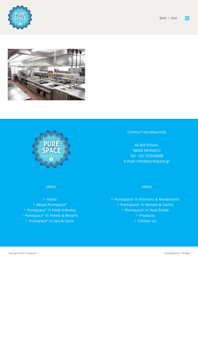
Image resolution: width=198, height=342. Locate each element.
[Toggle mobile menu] (187, 18)
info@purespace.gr (153, 161)
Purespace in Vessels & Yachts (147, 204)
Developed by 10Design (177, 253)
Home (52, 199)
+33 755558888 (150, 155)
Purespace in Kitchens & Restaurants (147, 199)
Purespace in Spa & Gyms (51, 220)
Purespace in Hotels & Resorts (51, 215)
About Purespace (51, 204)
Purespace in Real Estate (147, 210)
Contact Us (147, 220)
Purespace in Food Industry (51, 210)
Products (147, 215)
